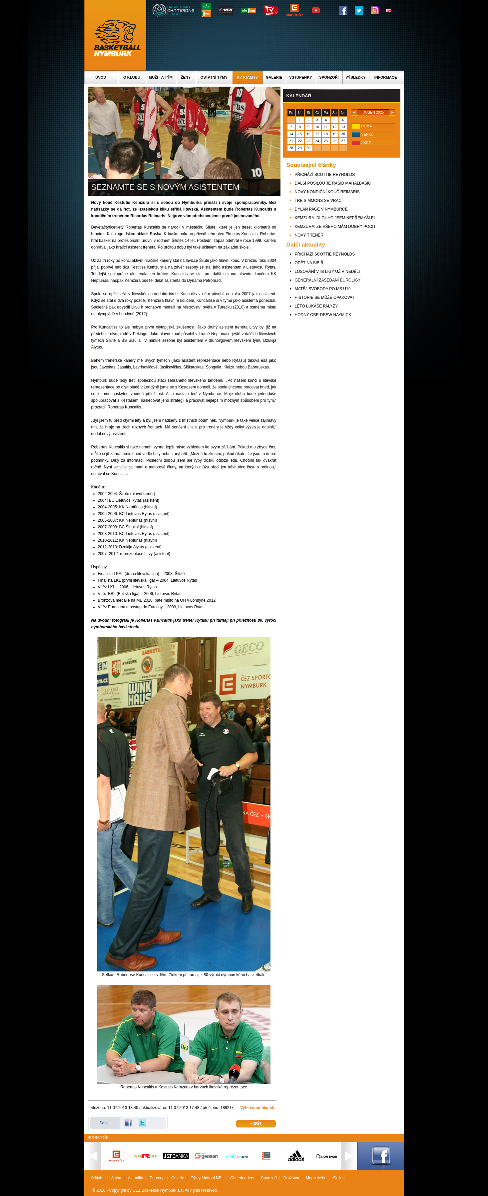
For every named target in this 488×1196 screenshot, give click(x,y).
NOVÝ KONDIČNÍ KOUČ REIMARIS (327, 192)
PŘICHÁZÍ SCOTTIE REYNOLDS (325, 174)
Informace (385, 77)
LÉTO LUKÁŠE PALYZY (316, 306)
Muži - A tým (161, 77)
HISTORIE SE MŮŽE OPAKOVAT (325, 297)
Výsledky (355, 77)
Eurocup (157, 1178)
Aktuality (247, 77)
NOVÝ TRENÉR (309, 235)
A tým (116, 1178)
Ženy (186, 77)
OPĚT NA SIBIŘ (309, 263)
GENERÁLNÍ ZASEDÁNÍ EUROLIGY (328, 280)
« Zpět (255, 1123)
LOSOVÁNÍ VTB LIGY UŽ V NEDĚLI (327, 271)
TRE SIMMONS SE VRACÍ (319, 200)
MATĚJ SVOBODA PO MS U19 (323, 289)
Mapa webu (316, 1178)
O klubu (131, 77)
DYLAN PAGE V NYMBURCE (321, 209)
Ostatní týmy (214, 77)
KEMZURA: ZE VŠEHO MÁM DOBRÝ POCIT (335, 226)
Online (339, 1178)
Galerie (274, 77)
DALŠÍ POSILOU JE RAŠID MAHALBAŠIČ (333, 183)
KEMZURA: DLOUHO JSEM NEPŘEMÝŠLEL (335, 218)
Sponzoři (328, 77)
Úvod (100, 77)
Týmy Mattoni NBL (207, 1178)
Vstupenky (300, 77)
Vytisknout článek (257, 1107)
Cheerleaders (242, 1178)
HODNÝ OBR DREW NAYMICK (323, 314)
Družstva (291, 1178)
